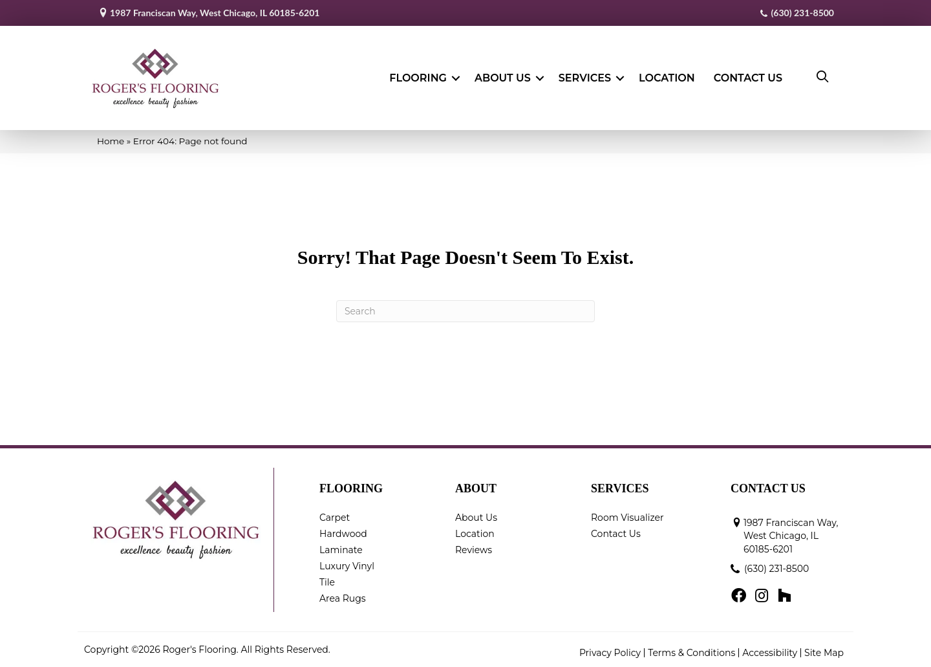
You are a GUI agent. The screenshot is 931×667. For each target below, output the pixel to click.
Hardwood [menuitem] (343, 534)
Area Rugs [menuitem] (342, 598)
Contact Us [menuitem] (748, 78)
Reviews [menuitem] (473, 550)
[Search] (465, 311)
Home (110, 141)
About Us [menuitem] (503, 78)
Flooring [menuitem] (418, 78)
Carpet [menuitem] (334, 517)
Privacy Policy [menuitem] (610, 652)
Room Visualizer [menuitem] (627, 517)
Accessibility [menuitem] (769, 652)
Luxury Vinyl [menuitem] (346, 566)
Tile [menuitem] (327, 582)
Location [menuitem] (667, 78)
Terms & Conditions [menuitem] (691, 652)
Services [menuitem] (585, 78)
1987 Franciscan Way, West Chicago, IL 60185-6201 (214, 12)
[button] (456, 78)
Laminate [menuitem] (341, 550)
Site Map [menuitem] (824, 652)
